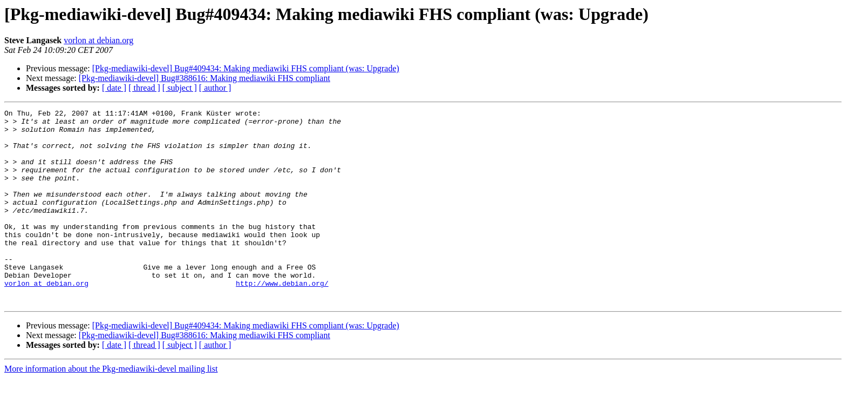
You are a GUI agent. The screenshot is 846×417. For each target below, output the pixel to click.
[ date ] (114, 87)
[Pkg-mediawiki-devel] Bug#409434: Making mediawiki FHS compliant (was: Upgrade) (245, 68)
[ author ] (215, 87)
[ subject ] (179, 87)
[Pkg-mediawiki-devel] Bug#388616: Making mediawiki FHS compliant (204, 78)
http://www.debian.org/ (282, 319)
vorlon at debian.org (98, 40)
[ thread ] (144, 87)
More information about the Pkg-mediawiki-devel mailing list (110, 407)
